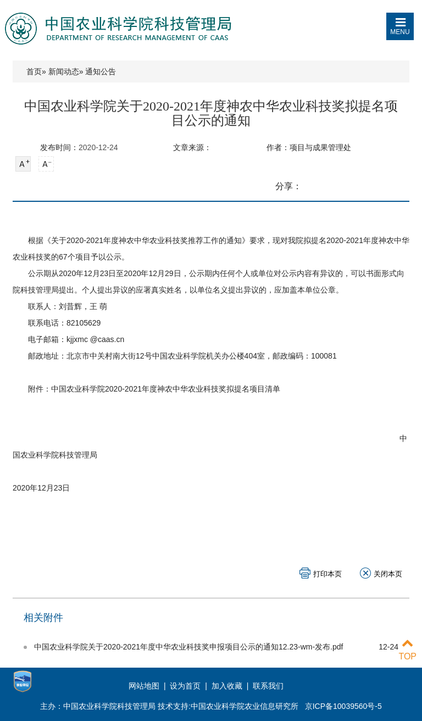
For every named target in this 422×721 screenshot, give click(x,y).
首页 (34, 71)
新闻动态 (63, 71)
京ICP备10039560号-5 (343, 706)
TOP (407, 650)
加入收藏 (227, 685)
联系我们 (268, 685)
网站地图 (145, 685)
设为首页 (185, 685)
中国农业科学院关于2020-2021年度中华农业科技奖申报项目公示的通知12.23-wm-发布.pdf (188, 646)
